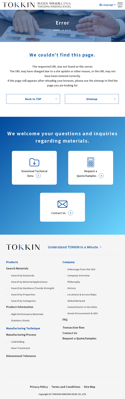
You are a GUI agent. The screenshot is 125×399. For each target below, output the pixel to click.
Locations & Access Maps (82, 294)
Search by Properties (23, 294)
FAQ (64, 319)
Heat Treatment (20, 348)
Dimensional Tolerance (21, 356)
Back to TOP (33, 99)
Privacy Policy (39, 387)
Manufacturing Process (21, 334)
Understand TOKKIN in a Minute (73, 247)
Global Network (76, 300)
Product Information (19, 307)
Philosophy (73, 281)
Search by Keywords (22, 275)
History (71, 288)
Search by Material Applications (29, 281)
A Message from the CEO (81, 269)
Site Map (89, 387)
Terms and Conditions (65, 387)
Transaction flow (73, 327)
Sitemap (91, 99)
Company (68, 262)
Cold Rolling (17, 341)
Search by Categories (23, 300)
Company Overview (78, 275)
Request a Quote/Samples (79, 338)
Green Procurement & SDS (82, 313)
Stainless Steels (20, 320)
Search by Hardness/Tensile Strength (32, 288)
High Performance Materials (27, 314)
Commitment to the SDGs (82, 307)
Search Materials (17, 268)
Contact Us (69, 333)
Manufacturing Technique (23, 328)
